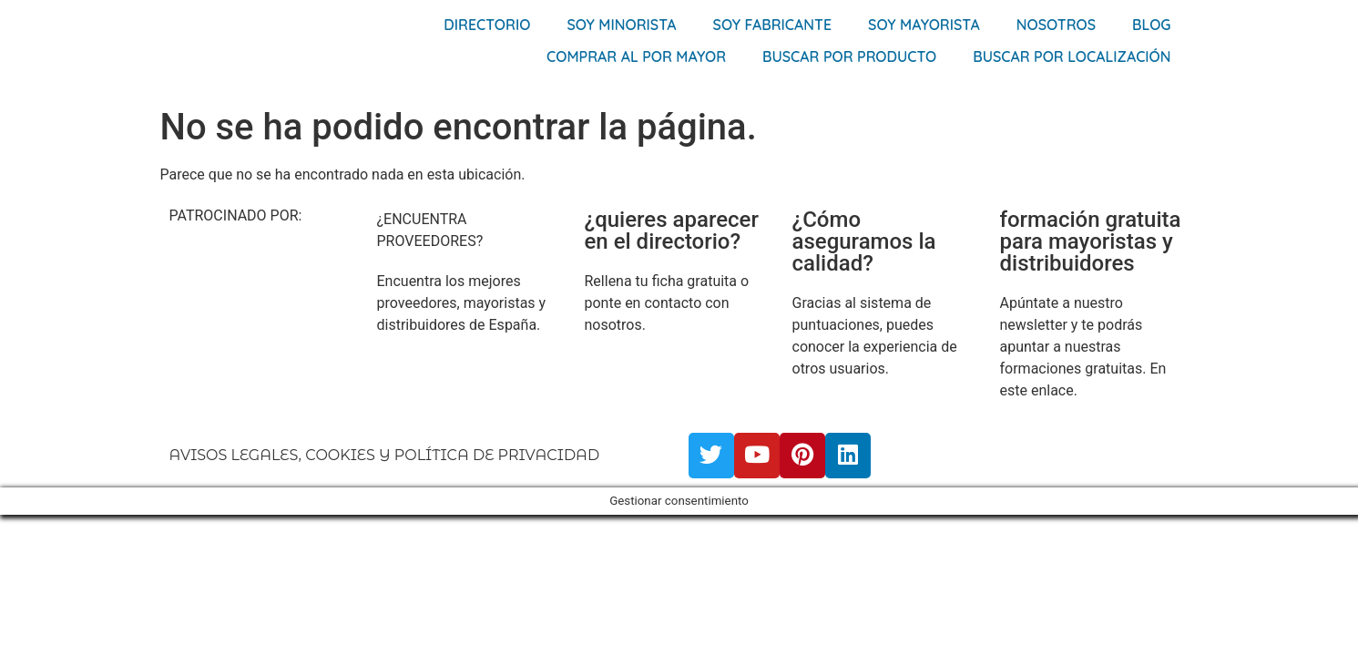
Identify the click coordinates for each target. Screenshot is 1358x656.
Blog (1151, 24)
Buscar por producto (849, 56)
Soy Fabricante (772, 24)
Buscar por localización (1071, 56)
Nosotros (1056, 24)
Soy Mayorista (924, 24)
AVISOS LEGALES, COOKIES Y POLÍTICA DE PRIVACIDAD (384, 455)
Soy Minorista (621, 24)
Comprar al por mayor (636, 56)
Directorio (487, 24)
